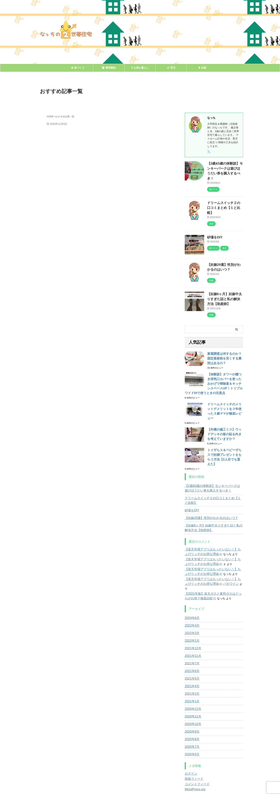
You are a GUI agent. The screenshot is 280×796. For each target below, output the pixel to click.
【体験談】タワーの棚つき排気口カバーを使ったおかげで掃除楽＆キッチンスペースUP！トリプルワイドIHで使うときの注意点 (214, 368)
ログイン (190, 743)
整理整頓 (109, 67)
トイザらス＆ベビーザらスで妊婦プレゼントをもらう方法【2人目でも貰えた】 (225, 434)
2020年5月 (191, 724)
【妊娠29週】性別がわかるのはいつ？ (208, 492)
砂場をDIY (213, 224)
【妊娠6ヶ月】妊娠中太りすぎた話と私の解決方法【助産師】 (224, 284)
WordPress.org (194, 759)
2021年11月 (192, 626)
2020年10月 (192, 694)
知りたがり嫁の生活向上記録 (140, 778)
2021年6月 (191, 641)
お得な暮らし (140, 67)
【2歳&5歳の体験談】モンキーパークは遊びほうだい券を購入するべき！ (224, 167)
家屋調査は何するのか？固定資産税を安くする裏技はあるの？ (225, 343)
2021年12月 (192, 618)
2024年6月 (191, 588)
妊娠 (202, 67)
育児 (171, 67)
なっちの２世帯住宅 (140, 783)
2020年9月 (191, 702)
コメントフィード (195, 754)
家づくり (77, 67)
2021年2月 (191, 664)
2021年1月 (191, 671)
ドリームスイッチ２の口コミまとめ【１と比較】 (212, 475)
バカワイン (217, 558)
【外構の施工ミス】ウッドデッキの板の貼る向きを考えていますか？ (225, 414)
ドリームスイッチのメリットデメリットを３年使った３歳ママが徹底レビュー (225, 393)
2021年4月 (191, 656)
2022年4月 (191, 595)
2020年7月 (191, 717)
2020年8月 (191, 709)
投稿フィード (193, 749)
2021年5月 (191, 648)
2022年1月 (191, 611)
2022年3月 (191, 603)
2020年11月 (192, 686)
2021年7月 (191, 633)
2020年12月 (192, 679)
